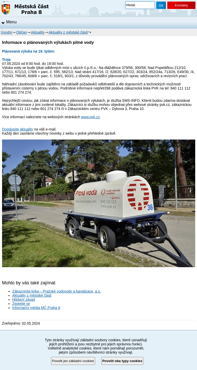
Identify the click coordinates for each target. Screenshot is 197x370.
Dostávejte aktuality (17, 129)
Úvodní (6, 32)
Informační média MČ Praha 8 (36, 308)
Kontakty (181, 5)
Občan (21, 32)
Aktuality (38, 32)
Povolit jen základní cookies (73, 361)
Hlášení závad (23, 299)
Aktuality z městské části (68, 32)
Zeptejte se (21, 304)
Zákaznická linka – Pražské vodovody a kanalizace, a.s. (56, 291)
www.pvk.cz (90, 117)
